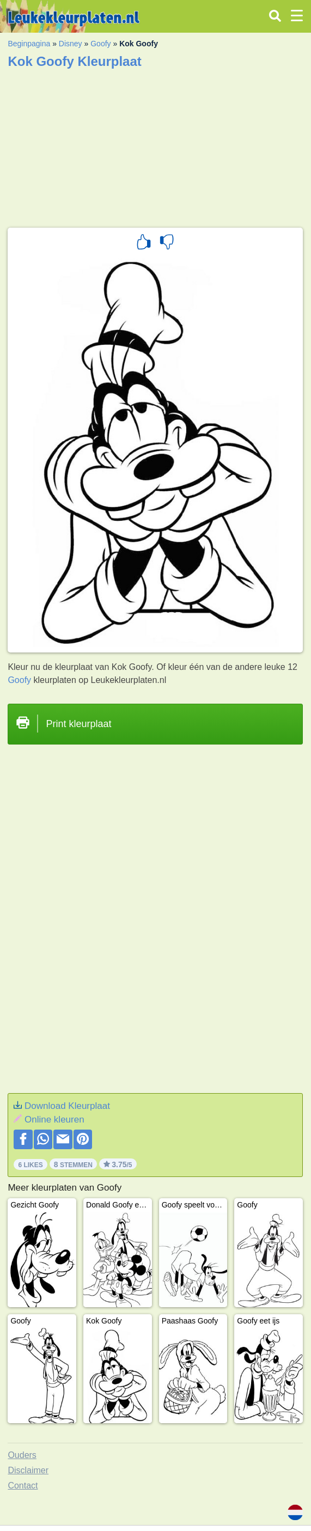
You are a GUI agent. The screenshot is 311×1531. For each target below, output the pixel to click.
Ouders (22, 1455)
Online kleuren (54, 1119)
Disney (70, 43)
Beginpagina (29, 43)
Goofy (100, 43)
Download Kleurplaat (67, 1106)
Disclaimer (28, 1470)
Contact (23, 1485)
